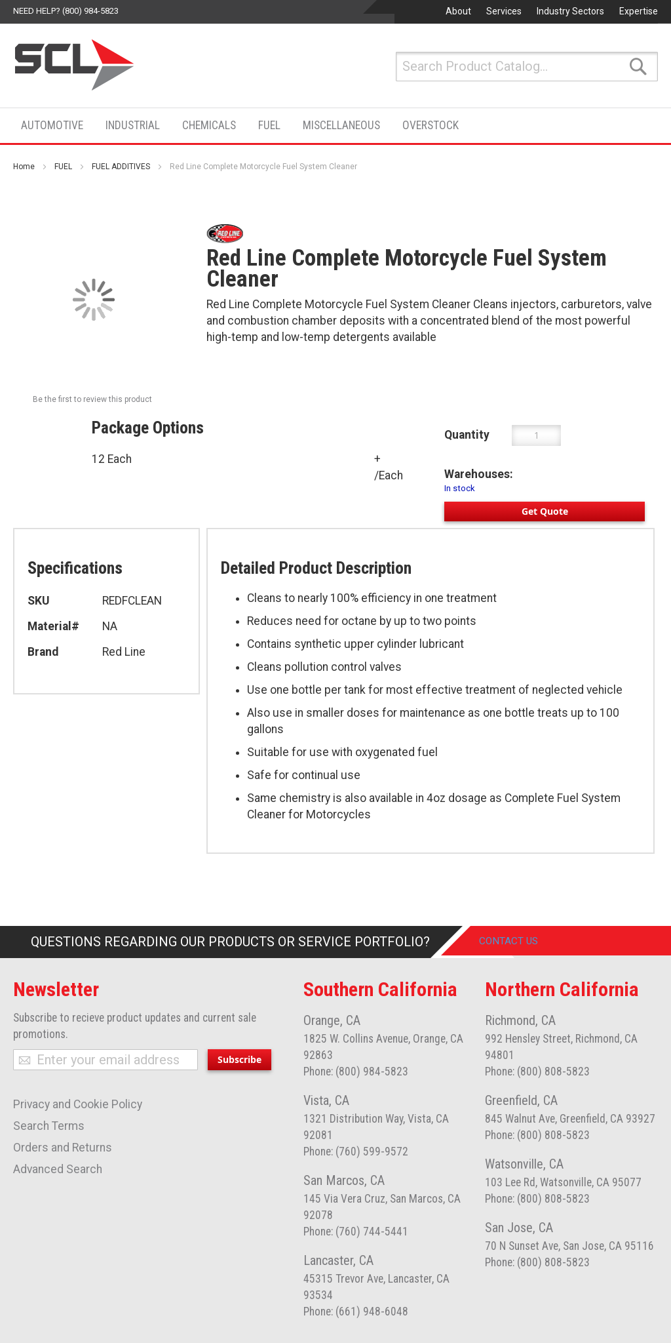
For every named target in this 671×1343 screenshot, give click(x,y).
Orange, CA (331, 1020)
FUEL (63, 166)
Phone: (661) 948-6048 (355, 1311)
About (458, 11)
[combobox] (527, 66)
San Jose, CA (519, 1227)
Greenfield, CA (521, 1100)
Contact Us (518, 942)
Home (24, 166)
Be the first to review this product (92, 399)
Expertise (638, 11)
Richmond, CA (520, 1020)
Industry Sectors (570, 11)
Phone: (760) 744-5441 (355, 1231)
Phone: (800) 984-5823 (355, 1071)
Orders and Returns (62, 1147)
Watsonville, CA (524, 1164)
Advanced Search (57, 1169)
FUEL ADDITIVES (121, 166)
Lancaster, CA (338, 1260)
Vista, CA (326, 1100)
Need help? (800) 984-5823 (66, 11)
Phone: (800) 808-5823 (537, 1071)
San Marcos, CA (344, 1180)
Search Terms (49, 1126)
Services (504, 11)
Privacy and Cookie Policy (77, 1104)
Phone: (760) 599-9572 (355, 1151)
